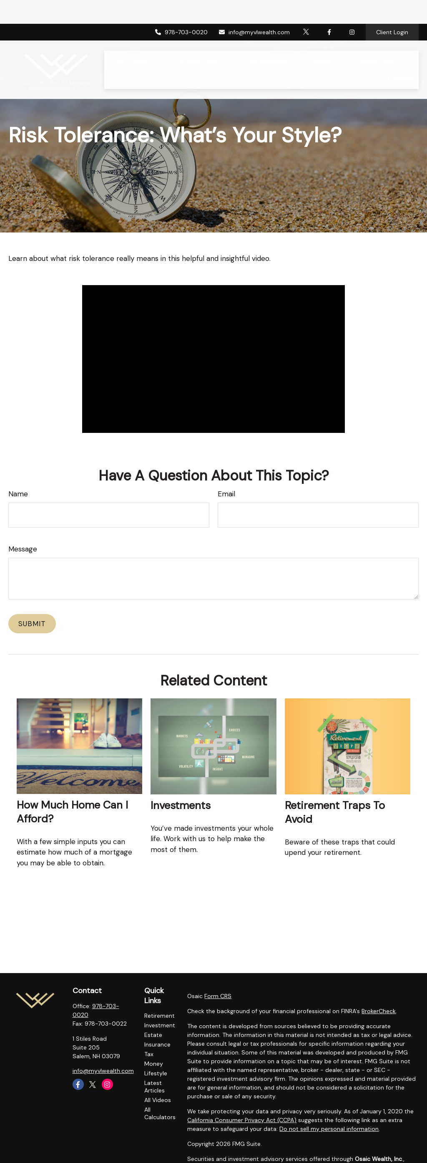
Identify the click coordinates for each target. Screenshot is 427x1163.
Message (22, 549)
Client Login (392, 8)
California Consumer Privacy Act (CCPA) (241, 1120)
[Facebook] (329, 8)
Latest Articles (154, 1086)
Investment (159, 1025)
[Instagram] (107, 1084)
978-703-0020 (181, 8)
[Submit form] (32, 623)
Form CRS (217, 996)
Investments (181, 805)
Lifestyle (155, 1073)
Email (226, 493)
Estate (153, 1035)
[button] (130, 37)
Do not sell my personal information (329, 1129)
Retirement (159, 1015)
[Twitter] (306, 8)
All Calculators (160, 1113)
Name (18, 493)
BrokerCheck (379, 1011)
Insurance (157, 1044)
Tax (148, 1054)
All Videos (157, 1100)
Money (153, 1063)
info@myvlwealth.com (254, 8)
